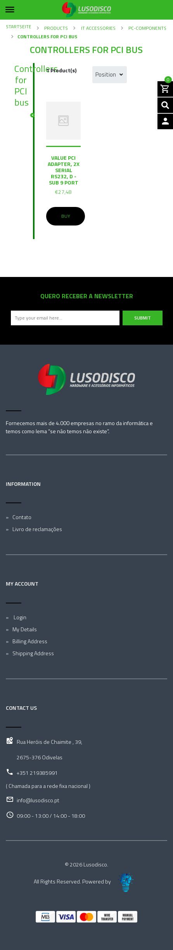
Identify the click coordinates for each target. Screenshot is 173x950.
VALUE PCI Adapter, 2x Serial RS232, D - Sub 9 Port (64, 170)
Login (19, 617)
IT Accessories (98, 28)
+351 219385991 (37, 773)
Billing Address (29, 641)
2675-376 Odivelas (39, 757)
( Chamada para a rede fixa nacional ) (48, 786)
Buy (65, 216)
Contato (21, 517)
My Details (24, 629)
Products (55, 28)
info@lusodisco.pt (38, 800)
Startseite (18, 26)
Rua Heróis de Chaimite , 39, (49, 742)
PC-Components (146, 28)
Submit (142, 317)
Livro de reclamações (37, 529)
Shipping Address (33, 653)
